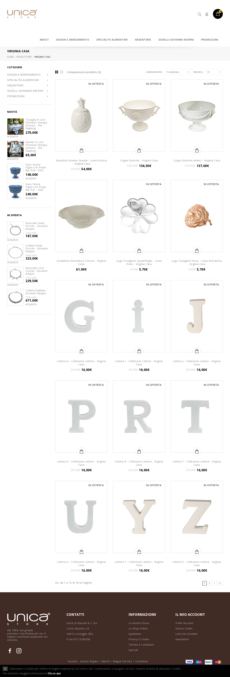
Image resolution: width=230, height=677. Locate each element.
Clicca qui (54, 673)
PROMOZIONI (209, 39)
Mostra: (198, 72)
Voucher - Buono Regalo (83, 661)
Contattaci (141, 661)
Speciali (133, 650)
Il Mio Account (184, 623)
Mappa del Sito (122, 661)
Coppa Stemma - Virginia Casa (139, 160)
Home (10, 56)
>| (220, 583)
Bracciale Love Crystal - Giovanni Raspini (36, 270)
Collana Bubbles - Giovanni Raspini (36, 292)
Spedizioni (134, 634)
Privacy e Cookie (138, 639)
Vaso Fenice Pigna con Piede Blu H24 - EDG (36, 167)
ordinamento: (154, 72)
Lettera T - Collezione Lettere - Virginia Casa (196, 463)
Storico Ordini (183, 628)
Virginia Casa (42, 56)
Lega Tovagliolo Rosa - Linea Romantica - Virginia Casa (196, 262)
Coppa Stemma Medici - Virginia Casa (196, 160)
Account (206, 14)
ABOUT (44, 39)
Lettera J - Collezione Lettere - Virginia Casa (197, 362)
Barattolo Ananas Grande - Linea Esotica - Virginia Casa (81, 162)
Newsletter (182, 639)
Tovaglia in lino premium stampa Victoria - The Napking (36, 124)
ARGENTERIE (143, 39)
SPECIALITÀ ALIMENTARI (112, 39)
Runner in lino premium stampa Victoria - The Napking (36, 146)
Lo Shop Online (138, 628)
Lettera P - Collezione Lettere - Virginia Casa (81, 463)
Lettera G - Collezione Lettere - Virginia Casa (81, 362)
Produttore (24, 56)
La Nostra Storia (138, 623)
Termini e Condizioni (141, 644)
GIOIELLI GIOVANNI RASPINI (176, 39)
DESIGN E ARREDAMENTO (72, 39)
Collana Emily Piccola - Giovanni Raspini (37, 248)
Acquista (12, 136)
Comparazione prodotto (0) (84, 72)
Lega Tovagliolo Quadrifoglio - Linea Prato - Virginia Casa (139, 262)
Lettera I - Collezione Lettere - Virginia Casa (139, 362)
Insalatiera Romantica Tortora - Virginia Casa (81, 262)
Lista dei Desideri (186, 634)
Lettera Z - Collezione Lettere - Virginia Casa (196, 563)
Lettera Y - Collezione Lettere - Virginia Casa (139, 563)
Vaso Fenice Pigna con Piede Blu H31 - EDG (36, 187)
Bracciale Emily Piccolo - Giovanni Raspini (37, 226)
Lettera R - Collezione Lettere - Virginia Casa (139, 463)
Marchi (105, 661)
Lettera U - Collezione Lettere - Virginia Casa (81, 563)
